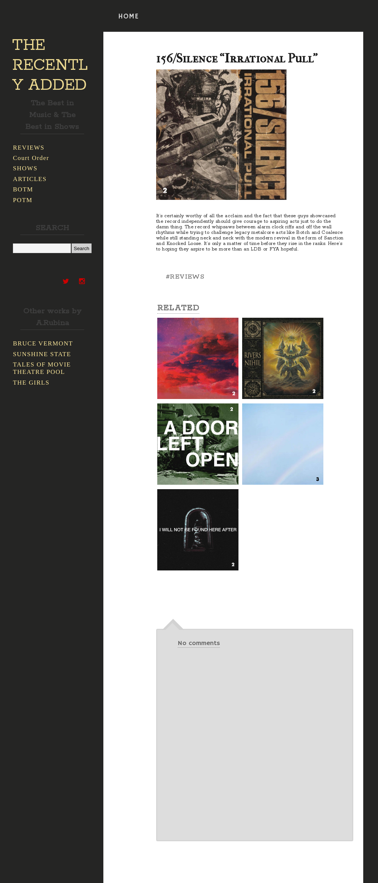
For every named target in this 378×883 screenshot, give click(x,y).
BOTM (23, 189)
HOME (128, 16)
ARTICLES (30, 179)
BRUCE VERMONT (43, 343)
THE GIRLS (31, 382)
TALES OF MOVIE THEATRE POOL (42, 368)
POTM (22, 200)
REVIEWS (28, 147)
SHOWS (25, 168)
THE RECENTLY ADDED (50, 65)
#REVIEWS (185, 277)
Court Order (31, 157)
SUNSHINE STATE (42, 354)
